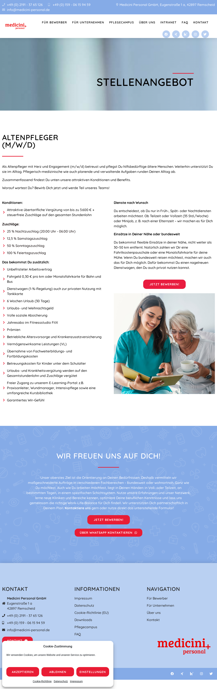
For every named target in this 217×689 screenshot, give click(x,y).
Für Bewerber (54, 22)
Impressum (76, 681)
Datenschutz (61, 681)
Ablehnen (57, 672)
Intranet (168, 22)
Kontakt (201, 22)
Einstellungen (93, 672)
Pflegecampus (121, 22)
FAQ (185, 22)
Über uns (147, 22)
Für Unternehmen (88, 22)
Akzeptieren (23, 672)
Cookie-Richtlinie (42, 681)
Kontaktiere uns (78, 508)
